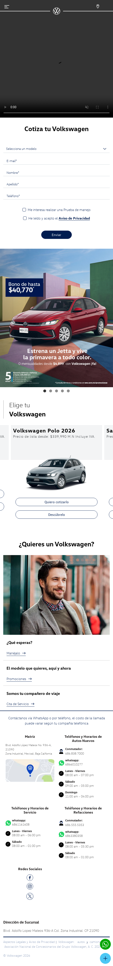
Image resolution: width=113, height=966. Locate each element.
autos (81, 942)
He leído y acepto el (59, 218)
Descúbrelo (56, 514)
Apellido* (13, 184)
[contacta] (29, 770)
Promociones (19, 679)
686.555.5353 (74, 825)
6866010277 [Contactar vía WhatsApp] (83, 762)
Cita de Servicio (20, 704)
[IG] (30, 887)
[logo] (56, 13)
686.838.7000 (74, 753)
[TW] (30, 896)
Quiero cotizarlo (57, 502)
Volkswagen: (66, 942)
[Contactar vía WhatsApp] (105, 944)
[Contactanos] (94, 6)
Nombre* (13, 172)
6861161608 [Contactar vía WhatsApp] (29, 822)
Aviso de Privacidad (74, 218)
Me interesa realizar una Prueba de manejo (59, 210)
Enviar (56, 235)
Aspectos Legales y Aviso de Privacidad (29, 942)
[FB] (30, 878)
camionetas (97, 942)
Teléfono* (13, 196)
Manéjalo (16, 653)
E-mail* (12, 161)
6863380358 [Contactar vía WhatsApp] (83, 834)
